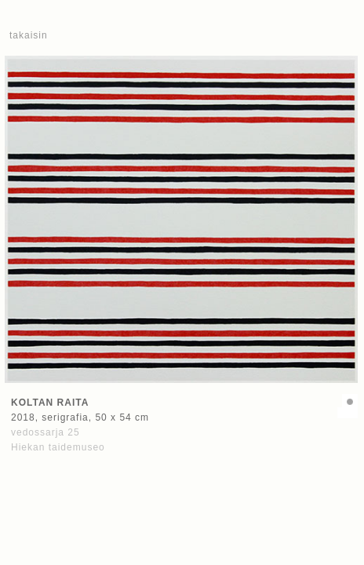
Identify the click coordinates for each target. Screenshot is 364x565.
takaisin (28, 35)
